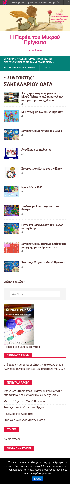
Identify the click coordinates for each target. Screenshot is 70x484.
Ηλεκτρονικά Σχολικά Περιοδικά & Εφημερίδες (36, 2)
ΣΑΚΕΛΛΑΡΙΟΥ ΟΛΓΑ (28, 84)
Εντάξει (37, 478)
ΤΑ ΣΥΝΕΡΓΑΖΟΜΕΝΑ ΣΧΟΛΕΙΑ (20, 67)
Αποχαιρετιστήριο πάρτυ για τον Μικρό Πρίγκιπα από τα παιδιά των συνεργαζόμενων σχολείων (42, 96)
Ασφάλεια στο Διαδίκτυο (36, 149)
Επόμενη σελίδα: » (14, 281)
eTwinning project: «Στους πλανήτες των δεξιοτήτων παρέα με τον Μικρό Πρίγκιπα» (29, 60)
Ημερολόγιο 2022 (32, 187)
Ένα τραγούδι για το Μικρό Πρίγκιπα (43, 262)
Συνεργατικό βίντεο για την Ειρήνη (42, 168)
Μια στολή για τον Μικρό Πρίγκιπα (42, 112)
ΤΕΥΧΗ (46, 67)
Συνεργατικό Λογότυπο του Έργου (41, 130)
